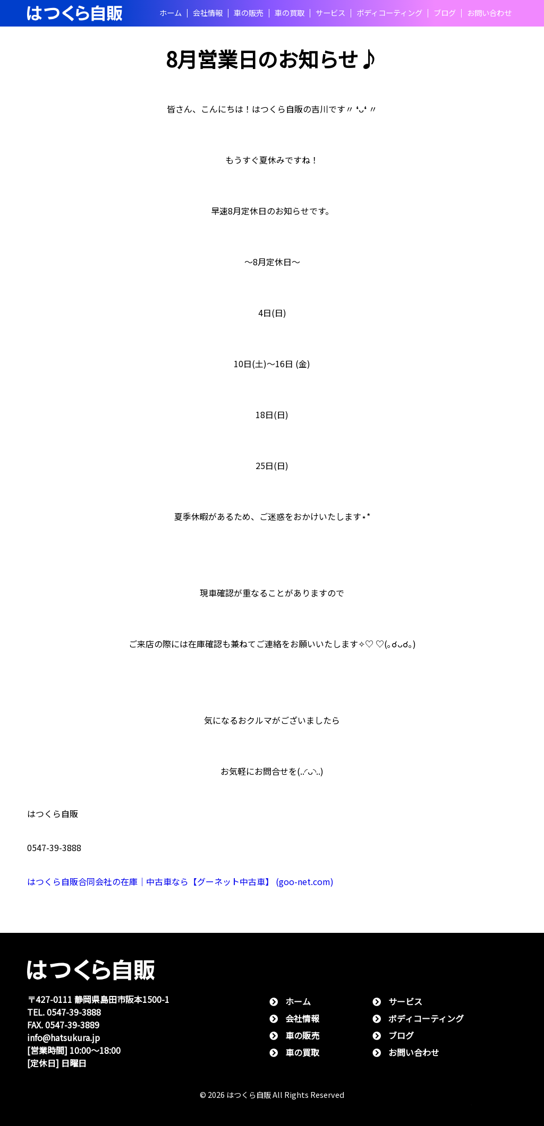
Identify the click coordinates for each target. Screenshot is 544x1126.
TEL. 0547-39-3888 (64, 1012)
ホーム (170, 13)
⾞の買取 (289, 13)
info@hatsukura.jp (63, 1038)
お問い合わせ (489, 13)
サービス (330, 13)
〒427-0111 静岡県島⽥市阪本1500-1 (98, 999)
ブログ (445, 13)
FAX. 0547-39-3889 (63, 1025)
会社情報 (208, 13)
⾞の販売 (249, 13)
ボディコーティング (389, 13)
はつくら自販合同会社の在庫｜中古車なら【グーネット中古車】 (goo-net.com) (180, 882)
